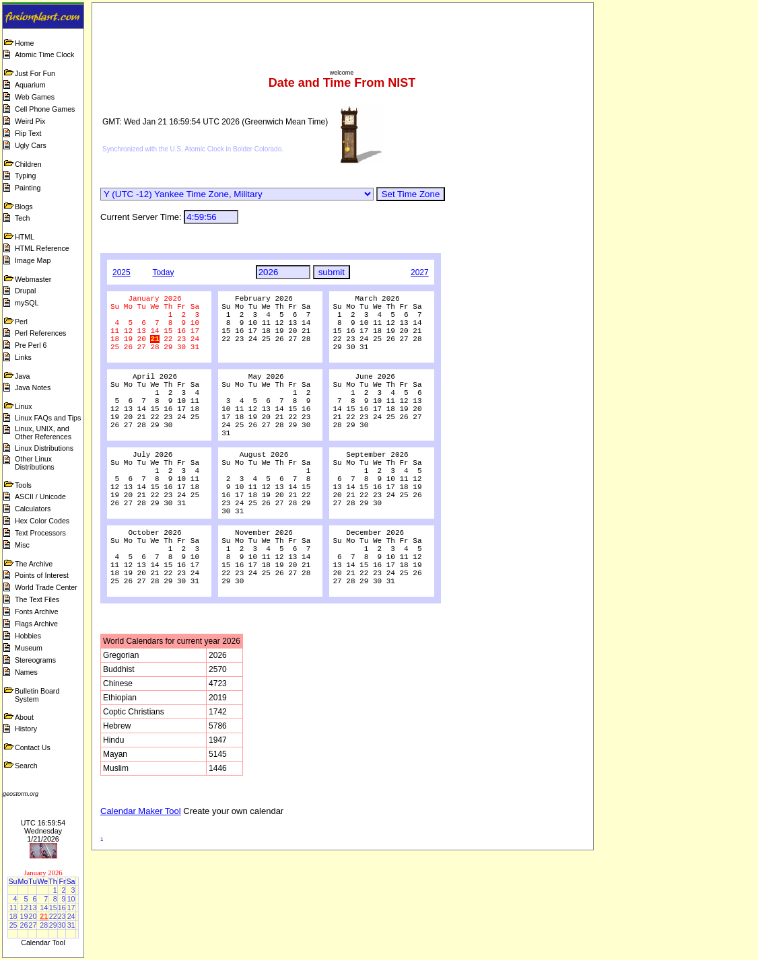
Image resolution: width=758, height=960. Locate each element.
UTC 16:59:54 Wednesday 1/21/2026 (43, 831)
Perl (21, 322)
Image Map (32, 260)
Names (26, 672)
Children (28, 164)
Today (163, 272)
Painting (28, 188)
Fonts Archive (37, 611)
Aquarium (30, 85)
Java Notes (32, 387)
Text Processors (40, 533)
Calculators (32, 509)
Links (23, 357)
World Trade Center (46, 587)
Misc (22, 545)
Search (26, 766)
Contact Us (32, 747)
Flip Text (28, 133)
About (24, 717)
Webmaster (33, 279)
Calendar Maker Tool (140, 876)
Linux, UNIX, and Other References (43, 432)
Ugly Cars (30, 145)
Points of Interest (42, 575)
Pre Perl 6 (30, 345)
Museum (28, 648)
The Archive (34, 564)
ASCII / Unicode (40, 496)
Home (24, 43)
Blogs (24, 206)
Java (22, 376)
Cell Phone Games (45, 109)
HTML (24, 237)
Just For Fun (35, 73)
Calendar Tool (43, 942)
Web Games (35, 97)
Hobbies (28, 636)
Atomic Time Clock (44, 54)
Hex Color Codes (42, 521)
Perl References (40, 333)
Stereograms (35, 660)
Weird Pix (30, 121)
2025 (121, 272)
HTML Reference (42, 248)
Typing (25, 176)
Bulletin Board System (37, 695)
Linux (23, 406)
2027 (420, 272)
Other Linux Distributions (35, 463)
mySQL (27, 303)
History (26, 729)
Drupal (25, 291)
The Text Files (37, 599)
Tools (23, 485)
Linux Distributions (44, 448)
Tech (22, 218)
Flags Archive (36, 624)
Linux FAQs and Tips (48, 418)
